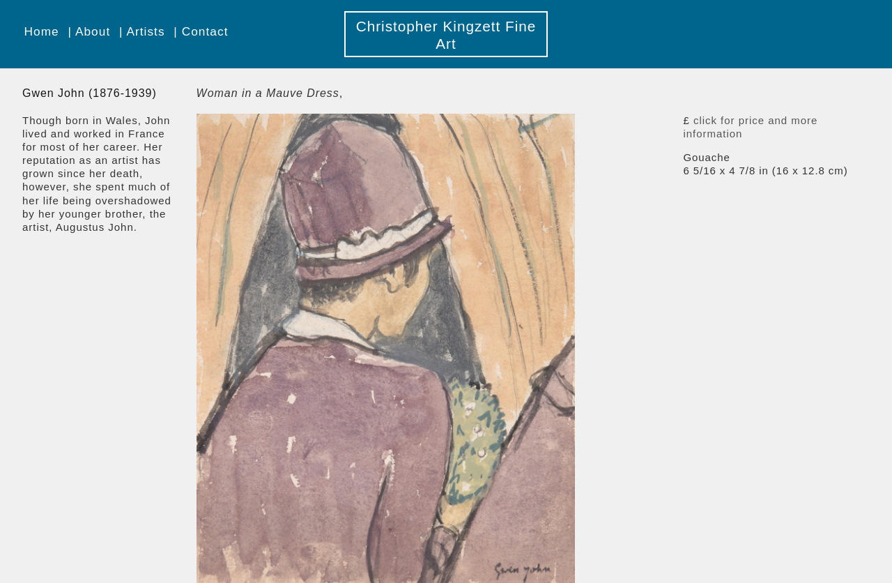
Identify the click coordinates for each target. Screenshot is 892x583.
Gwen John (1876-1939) (89, 93)
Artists (145, 31)
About (92, 31)
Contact (205, 31)
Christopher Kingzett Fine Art (446, 35)
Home (41, 31)
